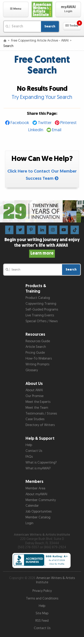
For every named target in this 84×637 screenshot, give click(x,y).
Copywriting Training (41, 304)
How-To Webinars (39, 358)
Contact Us (34, 451)
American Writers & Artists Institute (55, 580)
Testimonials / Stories (41, 413)
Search (49, 26)
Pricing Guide (35, 353)
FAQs (29, 457)
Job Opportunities (39, 511)
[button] (16, 9)
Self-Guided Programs (42, 309)
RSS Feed (42, 621)
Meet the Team (37, 408)
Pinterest (68, 123)
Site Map (42, 613)
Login (29, 523)
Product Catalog (38, 298)
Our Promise (34, 396)
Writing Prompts (37, 364)
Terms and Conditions (42, 598)
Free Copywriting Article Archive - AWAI (40, 40)
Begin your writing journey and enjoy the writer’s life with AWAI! (42, 246)
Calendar (32, 506)
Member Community (41, 500)
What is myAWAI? (38, 468)
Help (29, 445)
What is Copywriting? (41, 462)
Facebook (20, 123)
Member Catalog (38, 517)
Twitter (45, 123)
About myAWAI (36, 494)
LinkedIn (35, 130)
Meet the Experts (38, 402)
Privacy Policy (42, 591)
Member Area (35, 488)
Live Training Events (40, 315)
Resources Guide (38, 341)
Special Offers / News (42, 321)
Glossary (32, 370)
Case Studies (35, 419)
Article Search (36, 347)
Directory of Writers (40, 425)
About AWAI (34, 390)
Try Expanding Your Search (42, 97)
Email (56, 130)
